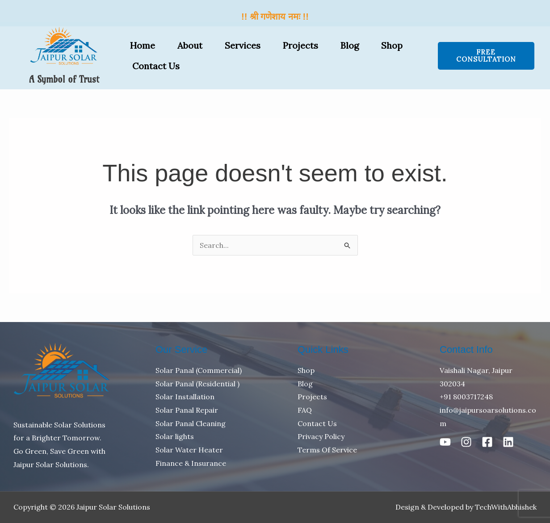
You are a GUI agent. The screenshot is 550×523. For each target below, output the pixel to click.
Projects (300, 45)
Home (142, 45)
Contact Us (156, 65)
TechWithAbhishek (506, 506)
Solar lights (174, 436)
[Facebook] (487, 442)
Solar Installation (184, 396)
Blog (349, 45)
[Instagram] (466, 442)
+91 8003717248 (466, 396)
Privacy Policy (321, 436)
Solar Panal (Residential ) (197, 383)
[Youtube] (445, 442)
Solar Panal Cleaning (190, 423)
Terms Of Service (327, 449)
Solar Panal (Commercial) (198, 370)
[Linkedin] (508, 442)
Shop (392, 45)
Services (242, 45)
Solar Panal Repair (186, 410)
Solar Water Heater (189, 449)
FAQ (305, 410)
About (189, 45)
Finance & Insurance (190, 463)
